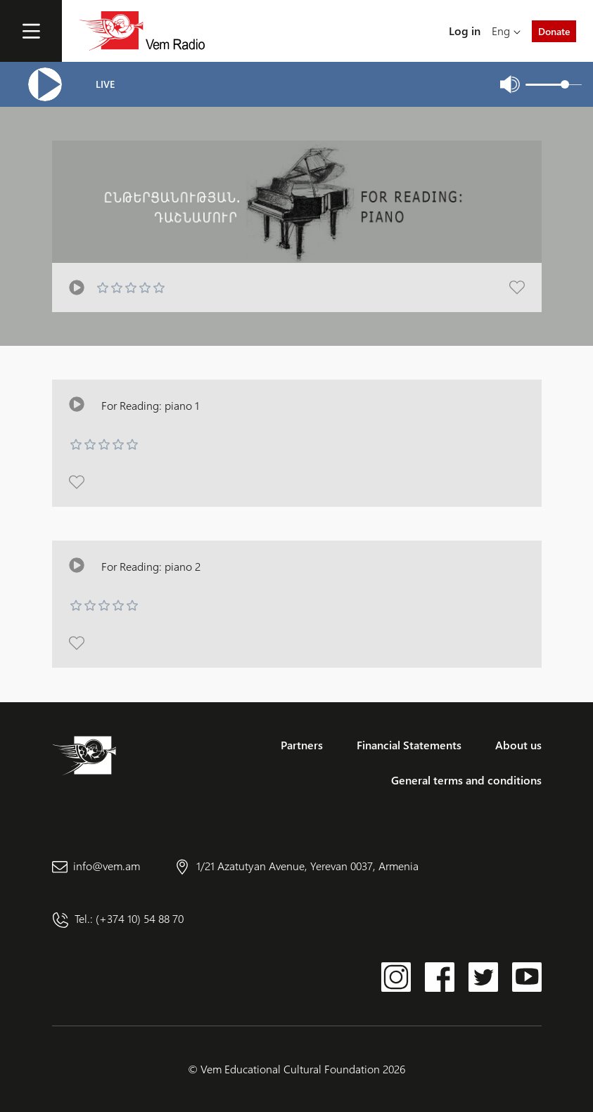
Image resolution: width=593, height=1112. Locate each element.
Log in (464, 30)
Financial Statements (409, 744)
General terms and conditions (466, 779)
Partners (302, 744)
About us (518, 744)
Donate (554, 31)
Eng (501, 30)
